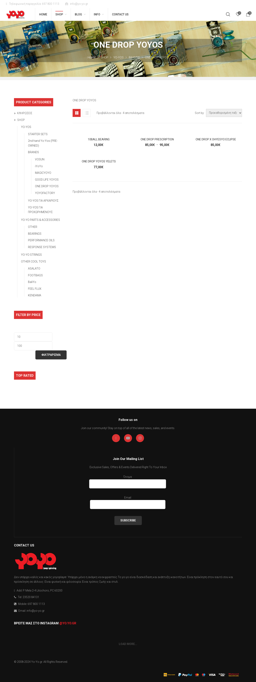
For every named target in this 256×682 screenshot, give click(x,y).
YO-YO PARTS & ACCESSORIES (40, 219)
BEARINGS (34, 233)
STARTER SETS (38, 134)
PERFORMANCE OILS (41, 240)
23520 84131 (31, 597)
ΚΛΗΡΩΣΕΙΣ (24, 113)
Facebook (116, 438)
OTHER (32, 226)
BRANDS (134, 57)
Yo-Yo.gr (36, 661)
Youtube (128, 438)
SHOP (104, 57)
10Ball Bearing (99, 139)
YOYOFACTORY (45, 193)
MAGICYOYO (43, 172)
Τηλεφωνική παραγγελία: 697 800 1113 (32, 3)
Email (127, 502)
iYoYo (39, 166)
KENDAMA (34, 295)
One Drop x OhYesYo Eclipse (216, 139)
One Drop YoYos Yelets (99, 161)
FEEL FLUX (34, 288)
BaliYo (32, 282)
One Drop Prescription (157, 139)
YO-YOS (118, 57)
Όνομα (127, 481)
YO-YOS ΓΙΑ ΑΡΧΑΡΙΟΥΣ (43, 200)
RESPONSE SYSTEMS (42, 247)
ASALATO (34, 268)
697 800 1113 (36, 604)
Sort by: (199, 113)
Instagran (140, 438)
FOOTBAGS (35, 275)
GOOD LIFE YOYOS (47, 179)
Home (91, 57)
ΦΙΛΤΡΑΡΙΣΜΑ (51, 354)
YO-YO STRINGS (31, 254)
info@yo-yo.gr (76, 3)
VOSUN (39, 159)
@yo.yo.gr (67, 623)
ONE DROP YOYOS (47, 186)
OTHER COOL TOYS (33, 261)
